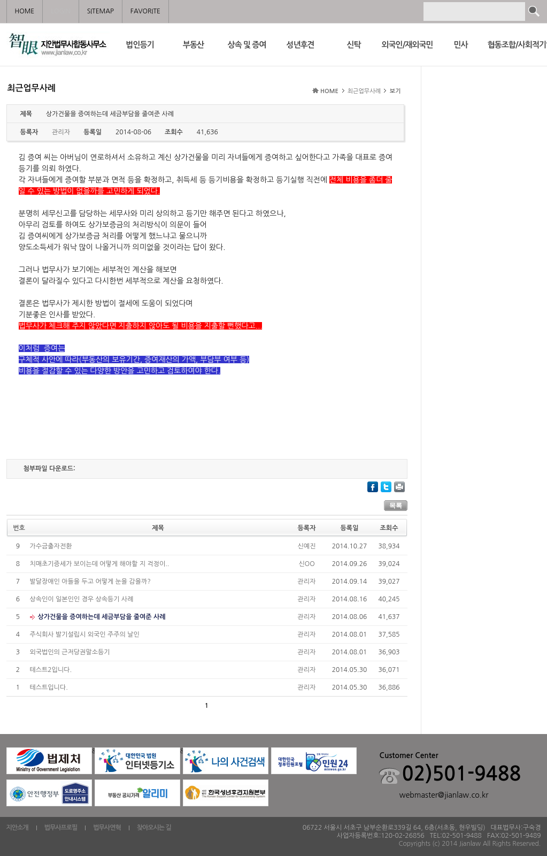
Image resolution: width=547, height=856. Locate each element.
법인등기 (139, 45)
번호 (19, 528)
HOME (329, 91)
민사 (460, 45)
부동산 (193, 45)
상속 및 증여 (247, 45)
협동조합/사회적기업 (514, 45)
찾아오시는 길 (154, 827)
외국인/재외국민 (407, 45)
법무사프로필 (61, 827)
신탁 (353, 45)
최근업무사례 (364, 91)
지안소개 (17, 827)
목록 (395, 505)
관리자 (307, 581)
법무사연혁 (106, 827)
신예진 (307, 546)
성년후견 (300, 45)
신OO (306, 564)
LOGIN (60, 11)
